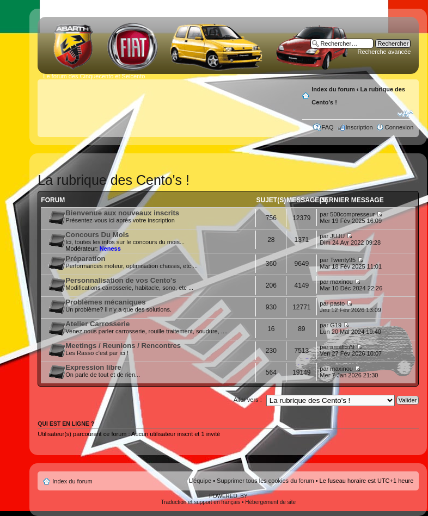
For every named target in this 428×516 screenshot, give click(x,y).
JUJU (337, 236)
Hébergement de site (270, 502)
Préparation (85, 258)
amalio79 (342, 347)
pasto (337, 303)
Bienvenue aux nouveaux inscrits (122, 213)
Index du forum (332, 89)
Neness (110, 248)
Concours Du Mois (97, 235)
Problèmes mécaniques (105, 302)
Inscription (359, 127)
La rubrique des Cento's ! (113, 180)
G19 (335, 325)
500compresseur (352, 214)
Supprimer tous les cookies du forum (265, 480)
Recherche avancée (384, 51)
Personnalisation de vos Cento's (120, 280)
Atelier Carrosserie (97, 324)
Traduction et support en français (200, 502)
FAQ (328, 127)
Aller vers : (248, 399)
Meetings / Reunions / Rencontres (123, 345)
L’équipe (200, 480)
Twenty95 (343, 260)
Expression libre (93, 367)
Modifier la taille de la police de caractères (405, 114)
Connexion (399, 127)
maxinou (341, 281)
